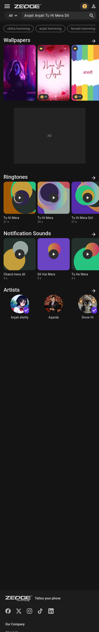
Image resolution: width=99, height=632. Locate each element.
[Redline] (20, 73)
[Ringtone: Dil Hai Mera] (54, 259)
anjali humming (50, 28)
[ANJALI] (54, 73)
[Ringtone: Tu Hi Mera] (20, 203)
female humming (83, 28)
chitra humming (18, 28)
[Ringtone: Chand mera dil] (20, 259)
